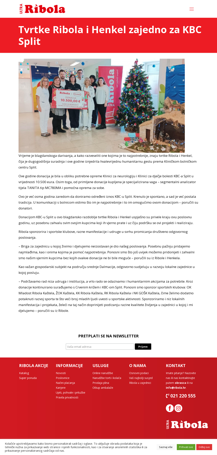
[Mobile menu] (191, 8)
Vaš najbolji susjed (141, 378)
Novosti (61, 373)
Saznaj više (166, 447)
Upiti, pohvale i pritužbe (70, 392)
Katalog (24, 373)
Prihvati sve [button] (186, 447)
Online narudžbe (102, 373)
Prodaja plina (100, 383)
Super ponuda (28, 378)
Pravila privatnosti (67, 397)
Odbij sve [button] (204, 447)
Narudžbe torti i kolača (106, 378)
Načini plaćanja (65, 383)
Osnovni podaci (139, 373)
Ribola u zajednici (140, 383)
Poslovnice (62, 378)
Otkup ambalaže (102, 387)
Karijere (61, 387)
